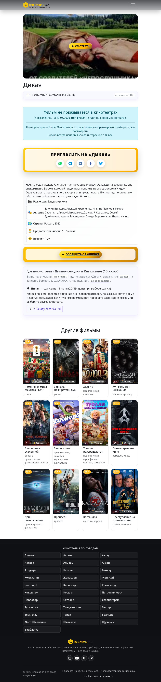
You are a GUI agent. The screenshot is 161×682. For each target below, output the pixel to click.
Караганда (70, 585)
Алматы (30, 555)
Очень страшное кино (123, 450)
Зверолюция (62, 448)
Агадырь (30, 570)
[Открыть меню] (133, 5)
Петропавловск (112, 592)
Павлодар (31, 600)
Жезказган (32, 577)
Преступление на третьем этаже (124, 518)
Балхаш (68, 570)
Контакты (108, 676)
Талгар (106, 607)
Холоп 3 (88, 387)
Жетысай (108, 577)
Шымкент (69, 622)
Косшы (68, 592)
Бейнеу (106, 570)
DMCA (97, 676)
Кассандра (90, 517)
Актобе (29, 563)
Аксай (106, 563)
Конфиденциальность (87, 670)
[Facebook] (91, 163)
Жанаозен (70, 577)
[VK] (80, 163)
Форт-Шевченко (35, 622)
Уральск (107, 614)
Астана (67, 555)
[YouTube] (77, 658)
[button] (80, 46)
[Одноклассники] (91, 658)
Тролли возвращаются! (93, 450)
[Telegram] (70, 163)
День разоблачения (34, 518)
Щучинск (108, 622)
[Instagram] (70, 658)
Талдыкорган (72, 607)
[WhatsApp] (60, 163)
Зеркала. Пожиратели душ (65, 388)
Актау (105, 555)
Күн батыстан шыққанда (121, 388)
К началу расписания (45, 309)
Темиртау (31, 614)
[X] (101, 163)
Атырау (68, 563)
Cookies (88, 676)
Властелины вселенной (32, 450)
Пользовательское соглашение (118, 670)
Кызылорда (109, 585)
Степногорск (110, 600)
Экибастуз (31, 629)
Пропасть (60, 517)
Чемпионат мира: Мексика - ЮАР (36, 388)
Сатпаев (68, 600)
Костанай (31, 585)
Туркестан (31, 607)
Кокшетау (31, 592)
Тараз (67, 614)
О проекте (67, 670)
